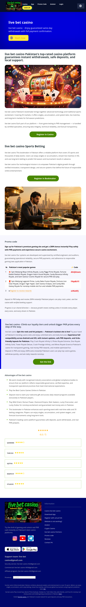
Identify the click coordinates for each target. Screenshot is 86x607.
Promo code (49, 535)
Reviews (48, 539)
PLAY (60, 594)
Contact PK (49, 542)
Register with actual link (53, 518)
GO (45, 589)
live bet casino (22, 597)
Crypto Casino (50, 528)
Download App (50, 514)
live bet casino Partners (53, 532)
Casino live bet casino (53, 511)
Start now (20, 37)
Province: (8, 577)
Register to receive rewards (21, 291)
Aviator (47, 525)
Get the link (45, 362)
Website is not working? (53, 521)
